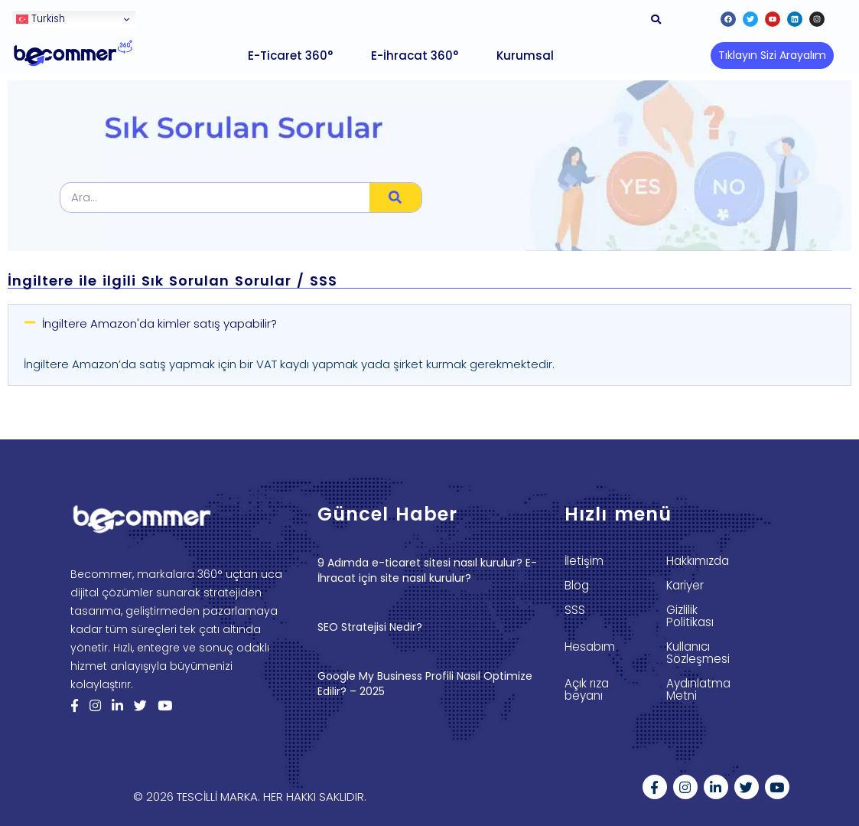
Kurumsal (525, 55)
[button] (772, 55)
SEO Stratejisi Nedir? (369, 627)
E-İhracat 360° (414, 55)
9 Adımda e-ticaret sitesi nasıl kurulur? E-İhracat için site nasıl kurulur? (427, 570)
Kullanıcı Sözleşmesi (698, 653)
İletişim (584, 561)
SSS (575, 610)
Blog (577, 586)
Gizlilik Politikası (689, 616)
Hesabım (590, 647)
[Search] (395, 197)
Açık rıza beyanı (587, 689)
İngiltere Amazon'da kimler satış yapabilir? (159, 323)
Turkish (40, 18)
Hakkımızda (697, 561)
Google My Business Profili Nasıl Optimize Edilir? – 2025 (424, 683)
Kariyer (685, 586)
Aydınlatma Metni (698, 689)
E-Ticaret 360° (290, 55)
